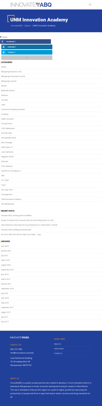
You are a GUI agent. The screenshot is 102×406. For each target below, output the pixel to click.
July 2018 (4, 277)
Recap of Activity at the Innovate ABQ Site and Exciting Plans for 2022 (27, 204)
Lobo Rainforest (7, 136)
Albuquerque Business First (11, 55)
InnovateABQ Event (8, 122)
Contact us (58, 337)
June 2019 (5, 258)
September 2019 (7, 254)
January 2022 (6, 235)
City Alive (4, 84)
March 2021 (5, 244)
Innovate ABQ (6, 117)
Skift (2, 159)
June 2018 (5, 282)
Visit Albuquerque (7, 188)
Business (4, 79)
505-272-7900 (16, 333)
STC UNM (5, 164)
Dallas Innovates (7, 103)
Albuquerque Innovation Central (13, 60)
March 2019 (5, 263)
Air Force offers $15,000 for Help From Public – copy (21, 218)
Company (4, 98)
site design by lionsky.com (63, 402)
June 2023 (5, 230)
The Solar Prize (7, 173)
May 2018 (5, 287)
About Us (57, 328)
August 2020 (6, 249)
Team (3, 169)
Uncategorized (6, 178)
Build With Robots (8, 74)
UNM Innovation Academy (11, 183)
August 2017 (6, 296)
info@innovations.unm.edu (22, 336)
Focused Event (6, 107)
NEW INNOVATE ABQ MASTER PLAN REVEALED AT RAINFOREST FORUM (29, 209)
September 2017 (7, 291)
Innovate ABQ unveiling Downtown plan (16, 213)
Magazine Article (7, 140)
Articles (4, 70)
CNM (3, 89)
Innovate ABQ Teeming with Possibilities (16, 199)
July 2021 (4, 239)
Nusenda (4, 145)
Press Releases (7, 150)
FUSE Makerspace (8, 112)
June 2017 (5, 305)
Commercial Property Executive (13, 93)
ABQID (3, 51)
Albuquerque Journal (8, 65)
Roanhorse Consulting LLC (11, 155)
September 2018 (7, 272)
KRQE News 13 (7, 131)
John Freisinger (6, 126)
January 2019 (6, 268)
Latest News (59, 332)
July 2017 (4, 301)
